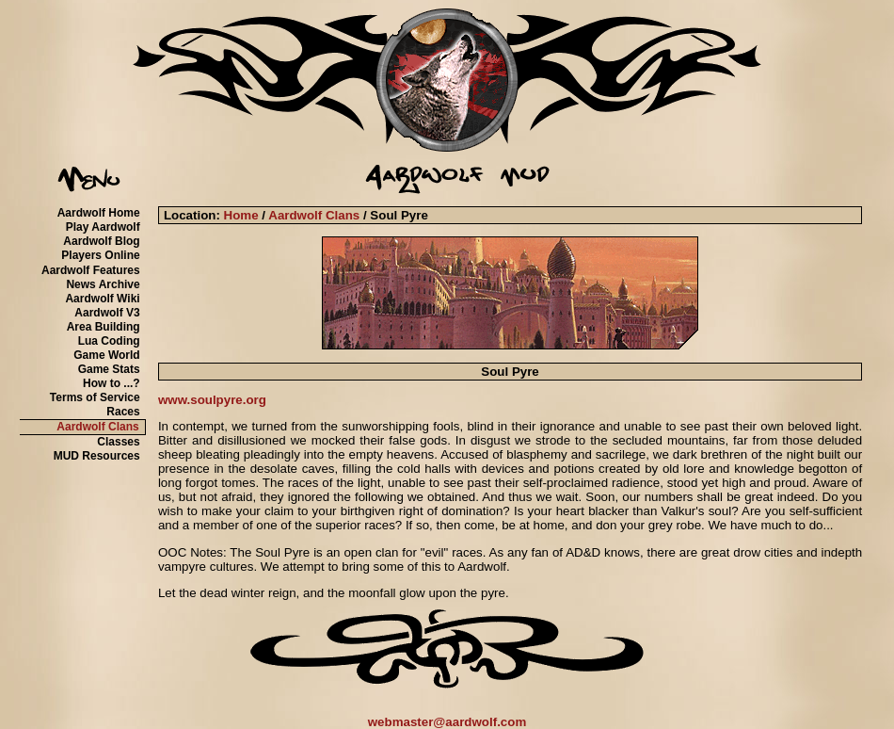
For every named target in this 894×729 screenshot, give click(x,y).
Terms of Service (95, 397)
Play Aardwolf (103, 227)
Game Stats (109, 369)
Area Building (103, 326)
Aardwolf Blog (101, 241)
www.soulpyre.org (212, 400)
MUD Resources (97, 455)
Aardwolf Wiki (102, 298)
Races (122, 411)
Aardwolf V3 (106, 312)
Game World (106, 355)
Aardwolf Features (90, 270)
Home (241, 215)
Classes (118, 441)
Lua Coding (109, 341)
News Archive (102, 284)
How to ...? (111, 383)
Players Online (100, 255)
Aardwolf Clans (97, 426)
